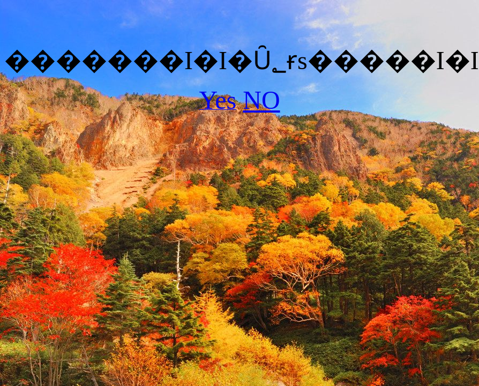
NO (261, 100)
